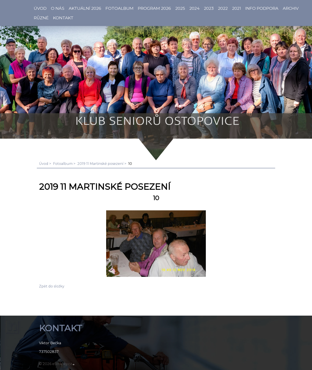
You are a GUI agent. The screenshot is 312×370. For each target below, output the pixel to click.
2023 (209, 8)
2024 (194, 8)
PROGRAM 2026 (154, 8)
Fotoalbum (119, 8)
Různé (41, 17)
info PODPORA (261, 8)
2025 (180, 8)
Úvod (43, 164)
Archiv (291, 8)
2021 (236, 8)
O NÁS (57, 8)
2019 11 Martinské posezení (100, 164)
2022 (223, 8)
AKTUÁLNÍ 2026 (85, 8)
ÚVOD (40, 8)
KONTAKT (63, 17)
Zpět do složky (51, 286)
